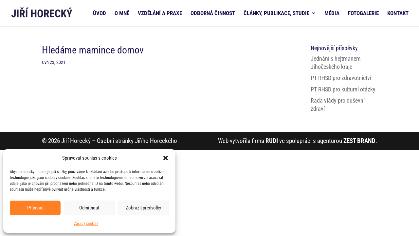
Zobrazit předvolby (143, 208)
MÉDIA (331, 13)
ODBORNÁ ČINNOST (213, 13)
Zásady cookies (86, 223)
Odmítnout (89, 208)
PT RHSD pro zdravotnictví (341, 77)
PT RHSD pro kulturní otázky (343, 89)
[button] (165, 158)
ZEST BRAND (359, 141)
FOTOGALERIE (363, 13)
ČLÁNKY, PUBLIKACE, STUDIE (276, 13)
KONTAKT (398, 13)
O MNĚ (122, 13)
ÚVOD (99, 13)
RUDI (271, 141)
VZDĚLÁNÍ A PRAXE (160, 13)
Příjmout (35, 208)
